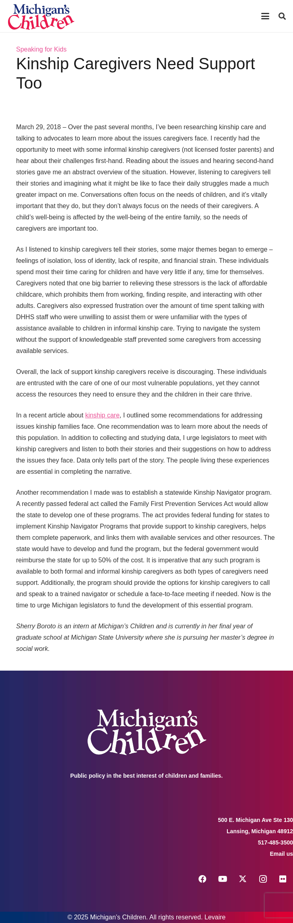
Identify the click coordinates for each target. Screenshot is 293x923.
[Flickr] (283, 879)
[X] (243, 879)
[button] (265, 16)
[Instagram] (263, 879)
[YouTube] (223, 879)
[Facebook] (202, 879)
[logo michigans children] (41, 16)
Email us (281, 854)
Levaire (214, 917)
